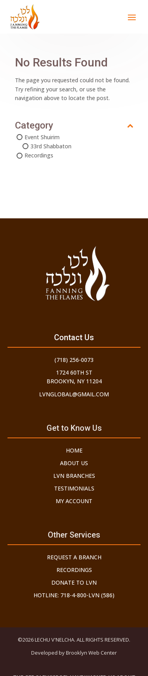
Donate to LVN (74, 582)
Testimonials (74, 488)
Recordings (38, 155)
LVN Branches (74, 475)
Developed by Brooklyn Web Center (74, 652)
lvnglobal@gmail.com (74, 394)
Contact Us (74, 337)
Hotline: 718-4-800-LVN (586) (74, 595)
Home (74, 450)
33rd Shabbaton (50, 146)
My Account (74, 501)
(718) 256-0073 (74, 360)
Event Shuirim (42, 137)
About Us (74, 463)
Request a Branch (74, 557)
